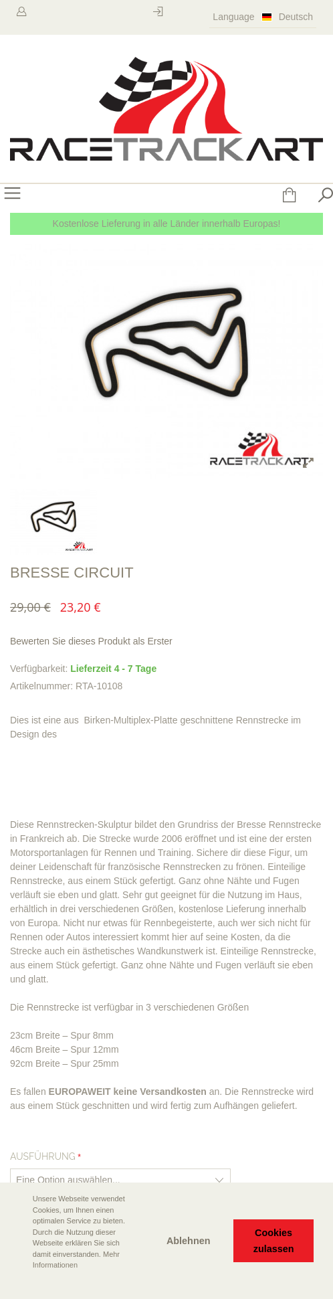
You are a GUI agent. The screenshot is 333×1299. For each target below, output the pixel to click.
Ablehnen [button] (188, 1240)
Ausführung (43, 1156)
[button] (20, 1283)
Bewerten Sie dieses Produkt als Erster (91, 641)
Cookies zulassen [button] (273, 1240)
